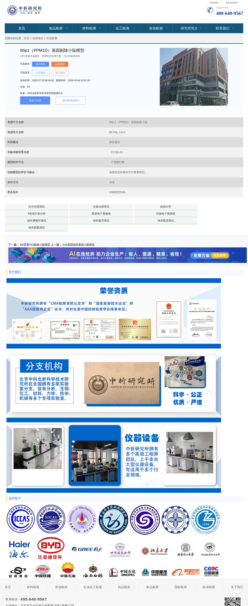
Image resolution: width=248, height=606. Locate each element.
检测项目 (37, 38)
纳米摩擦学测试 (70, 213)
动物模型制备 (117, 192)
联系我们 (222, 28)
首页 (21, 28)
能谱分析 (113, 206)
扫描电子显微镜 (26, 213)
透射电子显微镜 (201, 206)
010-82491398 (31, 603)
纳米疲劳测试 (114, 213)
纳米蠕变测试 (157, 213)
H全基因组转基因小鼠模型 (79, 230)
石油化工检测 (92, 573)
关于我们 (237, 573)
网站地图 (214, 3)
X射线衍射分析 (158, 206)
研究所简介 (189, 28)
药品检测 (124, 573)
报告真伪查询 (232, 3)
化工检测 (122, 28)
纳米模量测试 (201, 213)
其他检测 (156, 28)
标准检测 (209, 573)
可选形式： (26, 63)
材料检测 (89, 28)
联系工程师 (35, 100)
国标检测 (180, 573)
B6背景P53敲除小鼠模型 (35, 230)
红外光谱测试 (26, 206)
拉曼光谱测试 (70, 206)
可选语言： (26, 72)
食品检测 (56, 28)
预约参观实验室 (71, 100)
